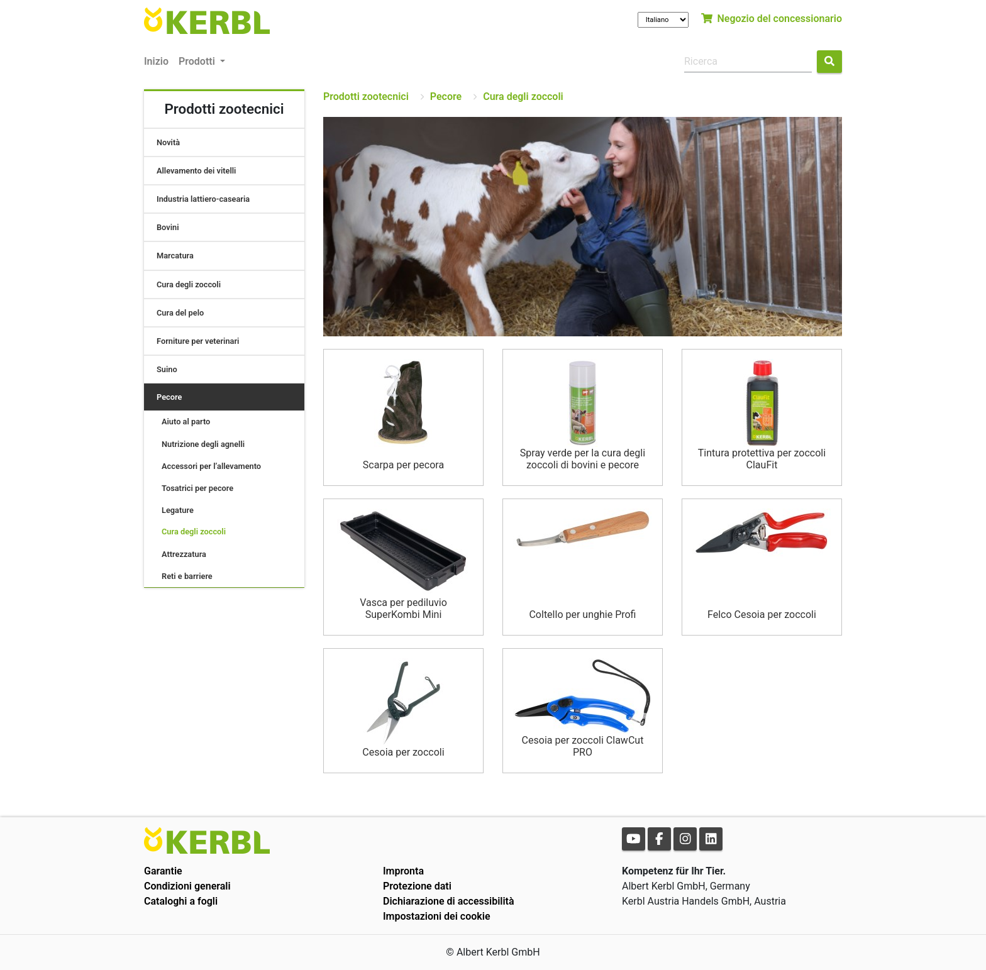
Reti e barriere (187, 576)
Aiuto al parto (186, 421)
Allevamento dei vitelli (196, 170)
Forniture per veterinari (198, 341)
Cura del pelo (180, 312)
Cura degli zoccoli (189, 284)
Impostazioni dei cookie (436, 916)
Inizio (156, 61)
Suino (167, 369)
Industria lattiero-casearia (203, 199)
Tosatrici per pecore (197, 488)
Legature (178, 510)
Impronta (403, 871)
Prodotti (198, 61)
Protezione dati (417, 886)
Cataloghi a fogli (181, 901)
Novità (168, 142)
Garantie (163, 871)
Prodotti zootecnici (366, 96)
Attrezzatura (184, 554)
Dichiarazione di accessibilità (448, 901)
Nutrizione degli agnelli (203, 444)
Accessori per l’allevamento (211, 466)
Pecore (169, 397)
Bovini (168, 227)
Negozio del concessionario (771, 19)
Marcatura (175, 255)
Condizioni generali (187, 886)
